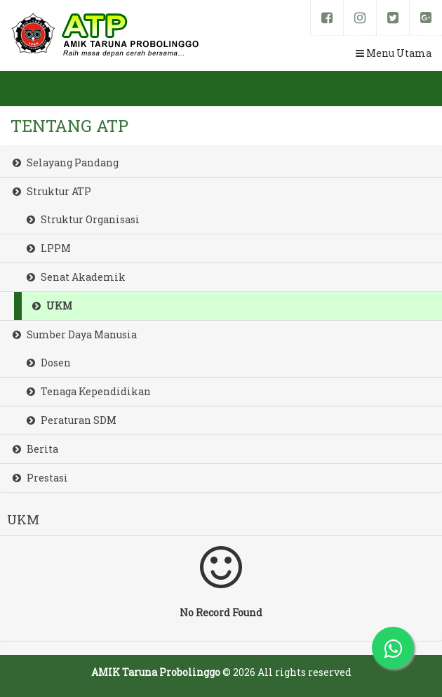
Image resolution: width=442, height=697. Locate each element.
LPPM (49, 248)
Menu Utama (393, 53)
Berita (35, 449)
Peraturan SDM (71, 420)
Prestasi (40, 477)
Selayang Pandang (66, 162)
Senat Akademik (76, 277)
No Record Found (221, 581)
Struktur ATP (52, 191)
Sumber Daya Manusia (75, 334)
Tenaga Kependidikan (89, 391)
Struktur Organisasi (83, 219)
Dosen (49, 362)
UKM (52, 305)
